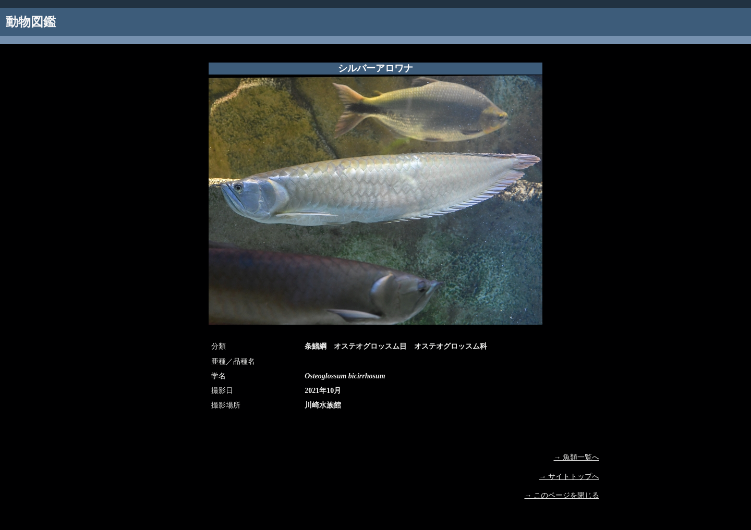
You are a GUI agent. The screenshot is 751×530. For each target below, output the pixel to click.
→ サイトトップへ (569, 476)
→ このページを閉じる (562, 495)
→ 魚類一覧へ (577, 457)
